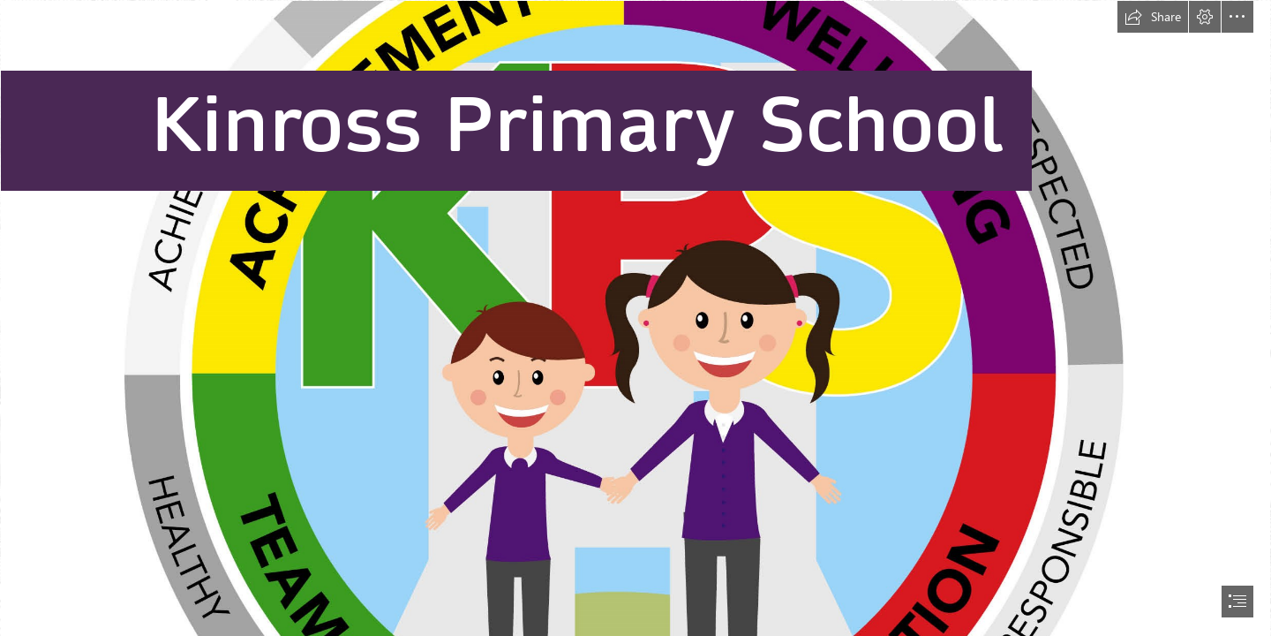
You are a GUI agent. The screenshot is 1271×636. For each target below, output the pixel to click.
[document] (635, 318)
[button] (1152, 17)
